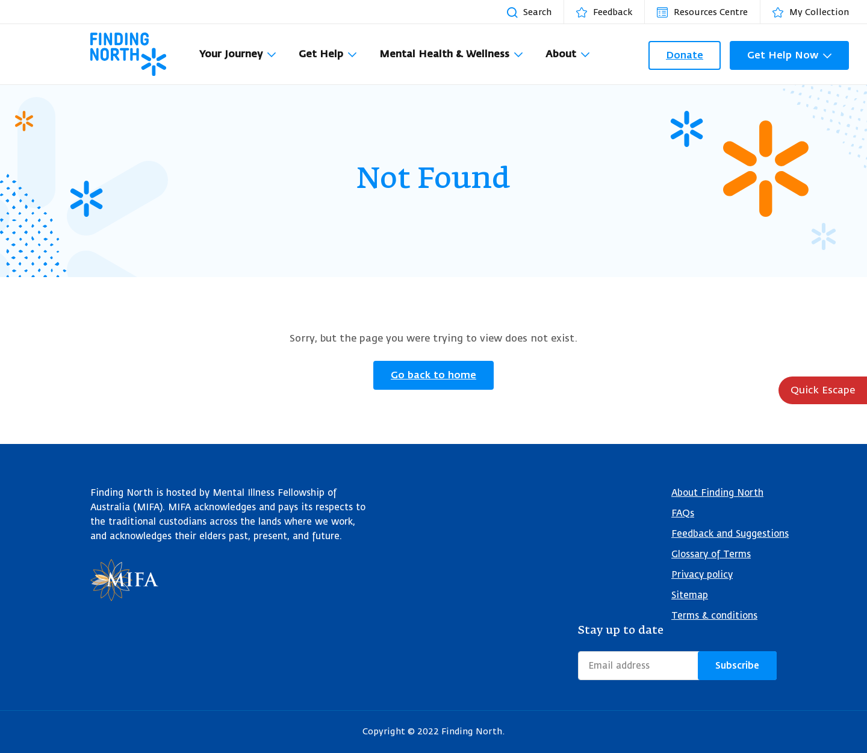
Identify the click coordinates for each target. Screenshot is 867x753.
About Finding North (717, 493)
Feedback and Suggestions (730, 534)
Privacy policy (702, 575)
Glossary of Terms (711, 554)
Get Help (321, 54)
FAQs (682, 513)
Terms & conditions (714, 616)
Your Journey (231, 54)
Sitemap (689, 595)
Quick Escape (823, 390)
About (560, 54)
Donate (684, 55)
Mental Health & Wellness (444, 54)
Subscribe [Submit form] (737, 665)
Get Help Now (782, 55)
